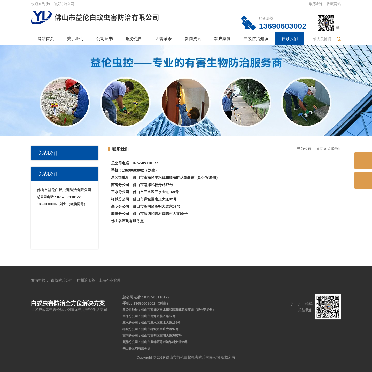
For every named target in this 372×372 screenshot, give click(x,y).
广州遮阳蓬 (86, 335)
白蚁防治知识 (256, 38)
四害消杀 (163, 38)
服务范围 (134, 38)
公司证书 (104, 38)
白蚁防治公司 (62, 335)
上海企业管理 (110, 335)
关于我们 (75, 38)
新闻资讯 (193, 38)
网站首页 (45, 38)
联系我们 (316, 4)
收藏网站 (334, 4)
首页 (319, 149)
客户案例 (222, 38)
